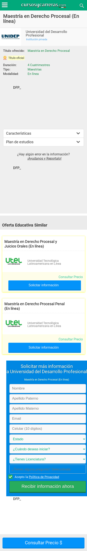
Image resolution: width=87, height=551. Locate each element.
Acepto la (36, 477)
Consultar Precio (71, 277)
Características (18, 133)
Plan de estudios (19, 142)
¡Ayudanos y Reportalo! (44, 158)
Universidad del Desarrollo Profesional (46, 33)
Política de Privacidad (44, 477)
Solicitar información (43, 285)
